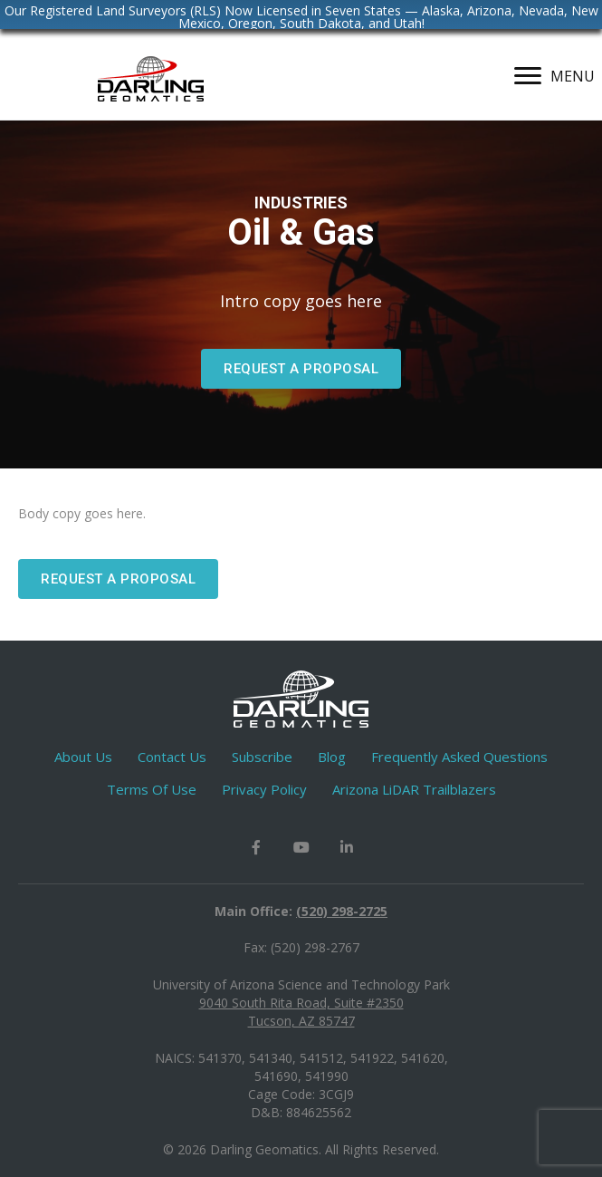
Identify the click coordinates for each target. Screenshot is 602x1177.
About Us (83, 757)
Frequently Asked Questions (459, 757)
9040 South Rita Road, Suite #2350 (301, 1002)
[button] (301, 369)
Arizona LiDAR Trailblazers (414, 789)
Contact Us (172, 757)
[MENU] (554, 76)
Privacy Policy (264, 789)
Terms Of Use (151, 789)
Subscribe (262, 757)
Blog (332, 757)
